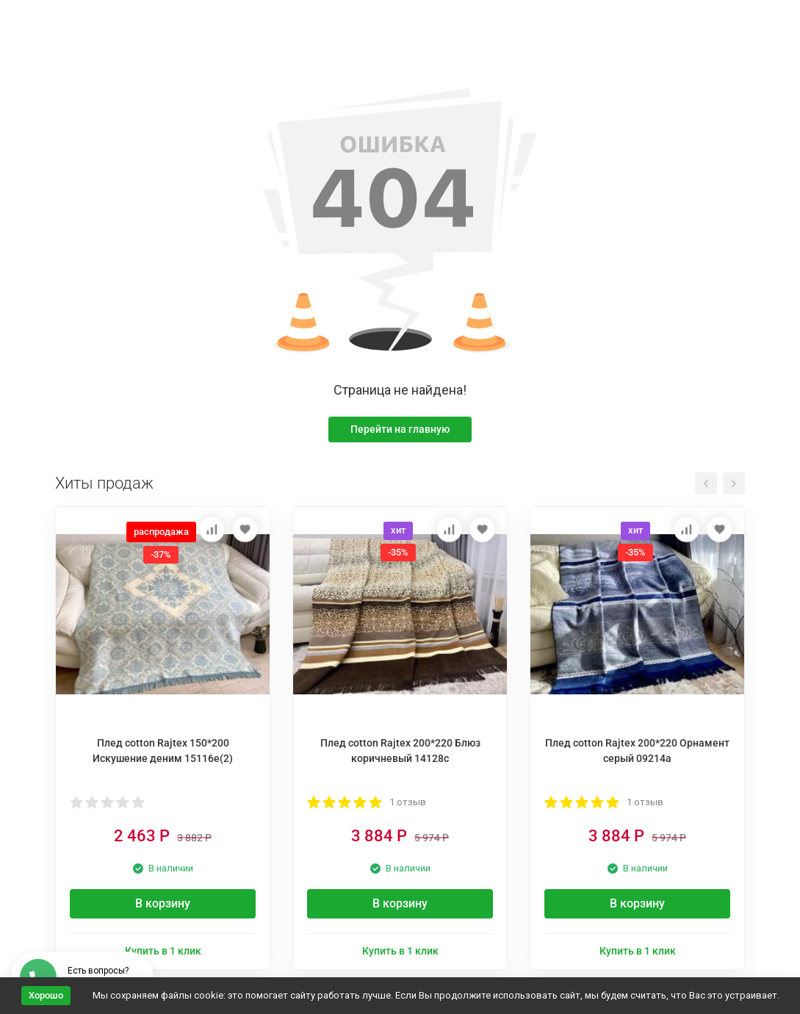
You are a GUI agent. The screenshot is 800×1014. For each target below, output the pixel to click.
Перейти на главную (400, 429)
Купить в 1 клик (163, 951)
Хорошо (46, 995)
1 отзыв (407, 802)
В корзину (162, 903)
